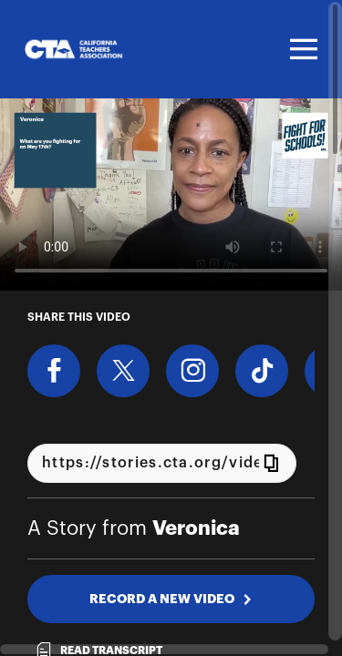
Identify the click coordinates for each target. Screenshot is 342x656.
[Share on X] (123, 370)
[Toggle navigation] (301, 49)
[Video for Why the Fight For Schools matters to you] (171, 194)
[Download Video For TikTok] (261, 370)
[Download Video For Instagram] (192, 370)
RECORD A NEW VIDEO (171, 598)
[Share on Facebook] (53, 370)
